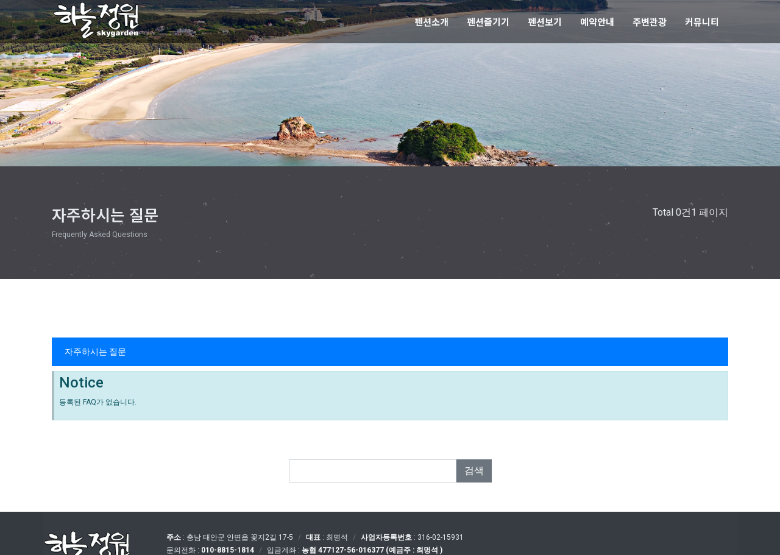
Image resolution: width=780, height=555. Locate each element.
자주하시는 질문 (95, 351)
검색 (474, 470)
